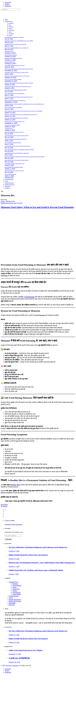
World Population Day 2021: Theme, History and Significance (14, 37)
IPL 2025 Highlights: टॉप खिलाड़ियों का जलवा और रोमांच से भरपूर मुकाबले (14, 65)
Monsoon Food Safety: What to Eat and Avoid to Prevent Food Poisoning (37, 207)
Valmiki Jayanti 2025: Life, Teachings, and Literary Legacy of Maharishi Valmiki (36, 570)
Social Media (11, 33)
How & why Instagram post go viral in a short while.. (13, 142)
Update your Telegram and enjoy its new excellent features (14, 93)
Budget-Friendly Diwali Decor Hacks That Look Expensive (28, 555)
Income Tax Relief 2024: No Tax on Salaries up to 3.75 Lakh (14, 132)
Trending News (9, 21)
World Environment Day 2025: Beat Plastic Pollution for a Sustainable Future (17, 153)
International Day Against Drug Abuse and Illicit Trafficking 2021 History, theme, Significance (19, 40)
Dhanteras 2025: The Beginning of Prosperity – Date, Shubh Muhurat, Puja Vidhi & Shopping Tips (42, 562)
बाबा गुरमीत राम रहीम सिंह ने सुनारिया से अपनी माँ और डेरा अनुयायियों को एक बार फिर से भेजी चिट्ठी (17, 146)
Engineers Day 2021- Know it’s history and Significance (13, 79)
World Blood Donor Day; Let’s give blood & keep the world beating (15, 44)
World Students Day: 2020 (9, 51)
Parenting (7, 188)
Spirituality (8, 186)
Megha (5, 506)
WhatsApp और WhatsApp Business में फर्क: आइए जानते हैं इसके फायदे (15, 100)
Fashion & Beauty (9, 182)
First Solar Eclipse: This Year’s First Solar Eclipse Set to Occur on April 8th (16, 72)
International (11, 23)
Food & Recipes (14, 596)
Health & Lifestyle (10, 184)
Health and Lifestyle (7, 203)
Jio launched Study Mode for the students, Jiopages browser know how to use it (18, 86)
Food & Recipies (9, 179)
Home (6, 19)
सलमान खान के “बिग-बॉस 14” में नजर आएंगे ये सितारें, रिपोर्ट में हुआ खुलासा (14, 121)
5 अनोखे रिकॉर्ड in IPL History (9, 128)
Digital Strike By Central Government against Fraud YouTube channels (16, 139)
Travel (6, 181)
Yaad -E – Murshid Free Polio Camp (10, 174)
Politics (10, 31)
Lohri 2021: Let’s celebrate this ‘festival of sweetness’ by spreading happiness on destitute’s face (21, 114)
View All (10, 35)
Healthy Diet (15, 485)
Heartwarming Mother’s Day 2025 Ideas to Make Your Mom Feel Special (16, 135)
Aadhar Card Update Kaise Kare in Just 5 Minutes (26, 650)
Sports (10, 24)
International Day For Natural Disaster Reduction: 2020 (13, 58)
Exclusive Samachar (12, 665)
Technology (11, 26)
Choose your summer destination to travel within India (13, 107)
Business (10, 28)
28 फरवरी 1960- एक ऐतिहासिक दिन (19, 658)
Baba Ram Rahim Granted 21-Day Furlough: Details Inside (14, 167)
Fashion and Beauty (15, 599)
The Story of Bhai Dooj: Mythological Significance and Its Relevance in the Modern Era (38, 547)
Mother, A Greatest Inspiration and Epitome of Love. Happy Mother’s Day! (17, 47)
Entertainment (11, 30)
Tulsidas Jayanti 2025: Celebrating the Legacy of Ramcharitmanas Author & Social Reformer (19, 149)
